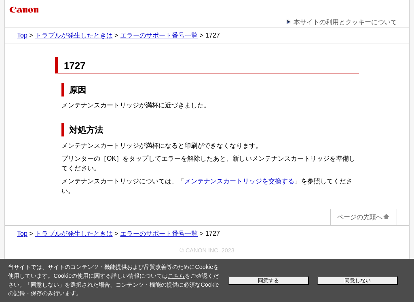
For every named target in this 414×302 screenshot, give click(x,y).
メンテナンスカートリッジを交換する (239, 181)
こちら (176, 276)
